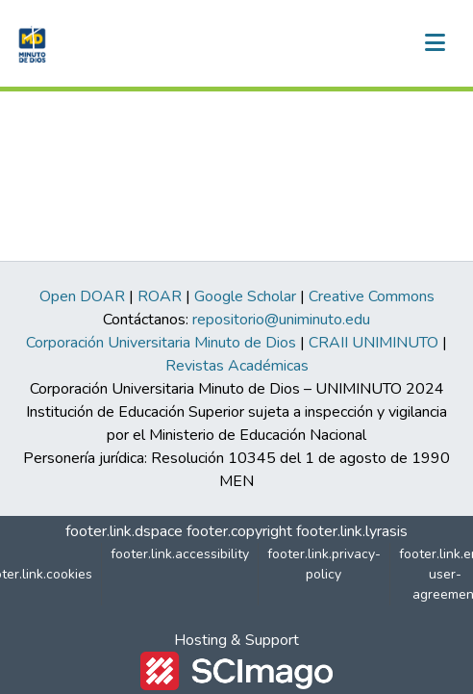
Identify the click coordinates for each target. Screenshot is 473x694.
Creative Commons (372, 296)
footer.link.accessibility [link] (180, 554)
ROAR (159, 296)
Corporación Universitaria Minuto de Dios (161, 342)
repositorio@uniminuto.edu (281, 319)
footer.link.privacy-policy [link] (324, 564)
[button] (30, 43)
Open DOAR (82, 296)
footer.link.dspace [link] (124, 531)
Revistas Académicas (237, 365)
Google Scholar (245, 296)
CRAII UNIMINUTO (373, 342)
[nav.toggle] (434, 43)
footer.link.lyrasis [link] (352, 531)
